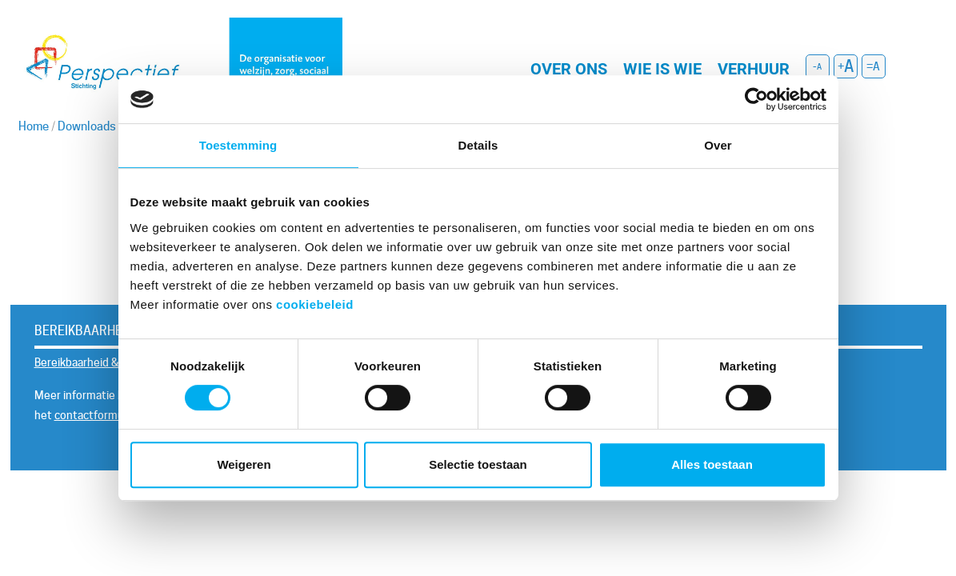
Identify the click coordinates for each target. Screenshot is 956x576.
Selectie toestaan (478, 464)
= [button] (869, 66)
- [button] (815, 66)
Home (33, 126)
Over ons (568, 68)
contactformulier (96, 415)
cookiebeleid (315, 304)
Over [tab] (718, 145)
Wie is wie (662, 68)
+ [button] (841, 66)
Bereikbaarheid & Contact (98, 362)
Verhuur (754, 68)
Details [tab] (478, 145)
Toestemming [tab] (238, 145)
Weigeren (243, 464)
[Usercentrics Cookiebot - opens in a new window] (756, 99)
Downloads (87, 126)
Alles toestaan (712, 464)
